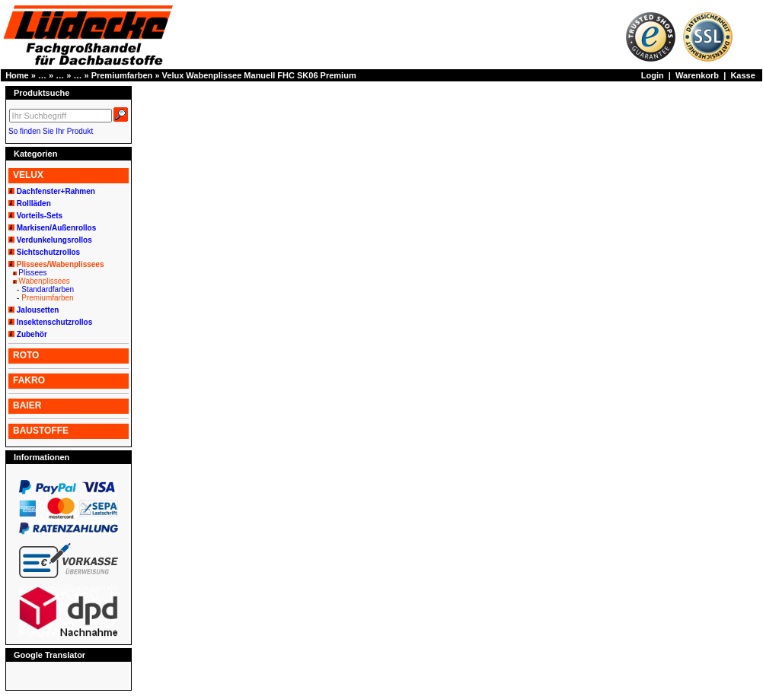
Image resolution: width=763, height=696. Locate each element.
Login (652, 75)
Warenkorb (697, 75)
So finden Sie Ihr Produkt (50, 131)
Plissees (32, 273)
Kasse (742, 75)
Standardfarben (47, 289)
